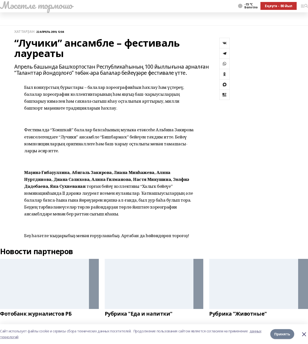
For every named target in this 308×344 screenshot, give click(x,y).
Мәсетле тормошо (36, 5)
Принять (282, 334)
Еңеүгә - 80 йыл (278, 5)
